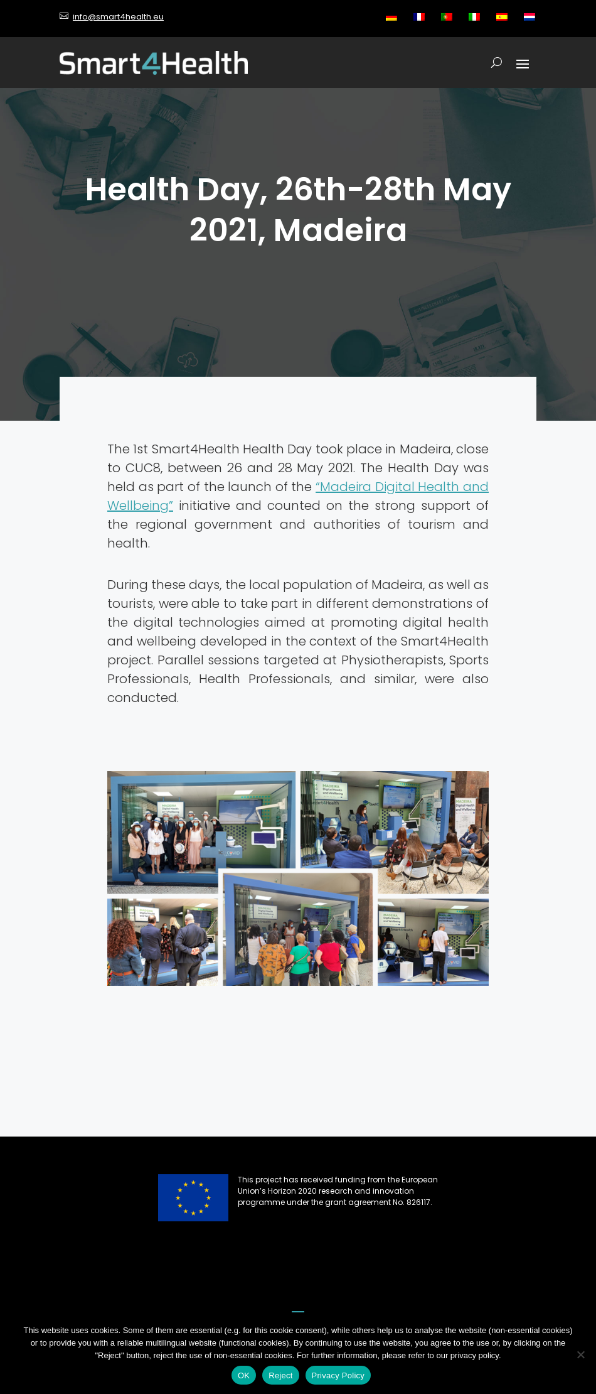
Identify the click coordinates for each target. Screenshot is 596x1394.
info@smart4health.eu (118, 17)
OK (244, 1375)
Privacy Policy (338, 1375)
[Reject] (580, 1354)
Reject (280, 1375)
